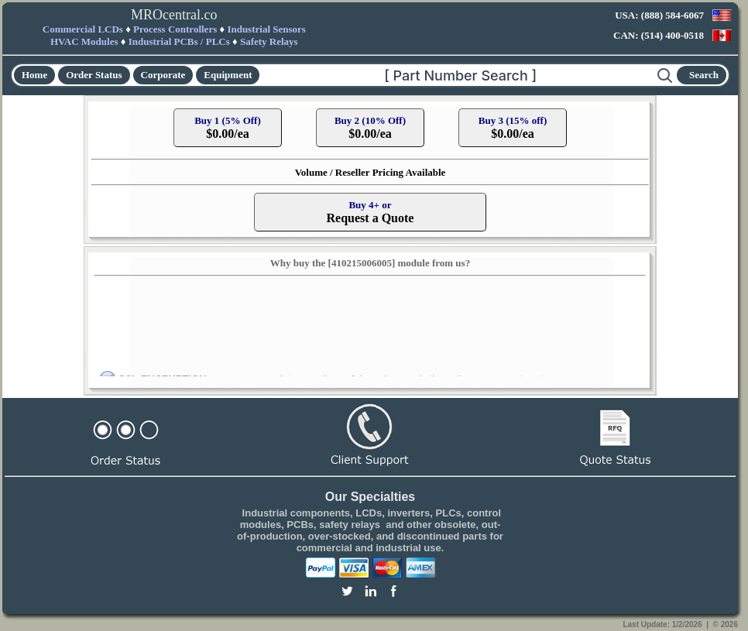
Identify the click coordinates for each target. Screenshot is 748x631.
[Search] (458, 75)
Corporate (163, 75)
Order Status (94, 75)
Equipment (228, 75)
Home (34, 75)
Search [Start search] (704, 75)
